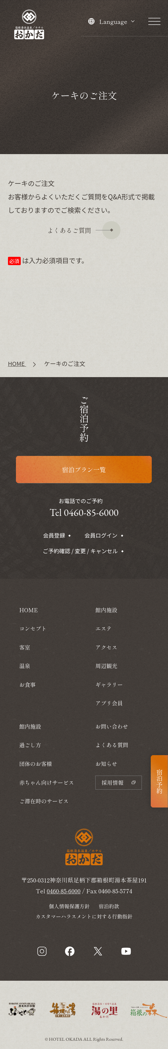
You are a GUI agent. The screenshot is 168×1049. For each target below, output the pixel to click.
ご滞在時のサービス (44, 801)
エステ (103, 628)
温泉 (24, 666)
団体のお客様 (35, 764)
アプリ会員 (109, 703)
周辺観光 (106, 666)
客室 (24, 647)
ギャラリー (109, 684)
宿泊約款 (109, 906)
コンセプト (33, 628)
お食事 (27, 684)
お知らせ (106, 764)
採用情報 (118, 782)
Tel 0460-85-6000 (84, 512)
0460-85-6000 (64, 891)
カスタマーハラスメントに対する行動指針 (83, 916)
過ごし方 (30, 745)
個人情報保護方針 (69, 906)
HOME (28, 610)
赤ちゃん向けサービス (46, 782)
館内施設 (30, 726)
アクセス (106, 647)
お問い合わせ (111, 726)
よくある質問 (111, 745)
